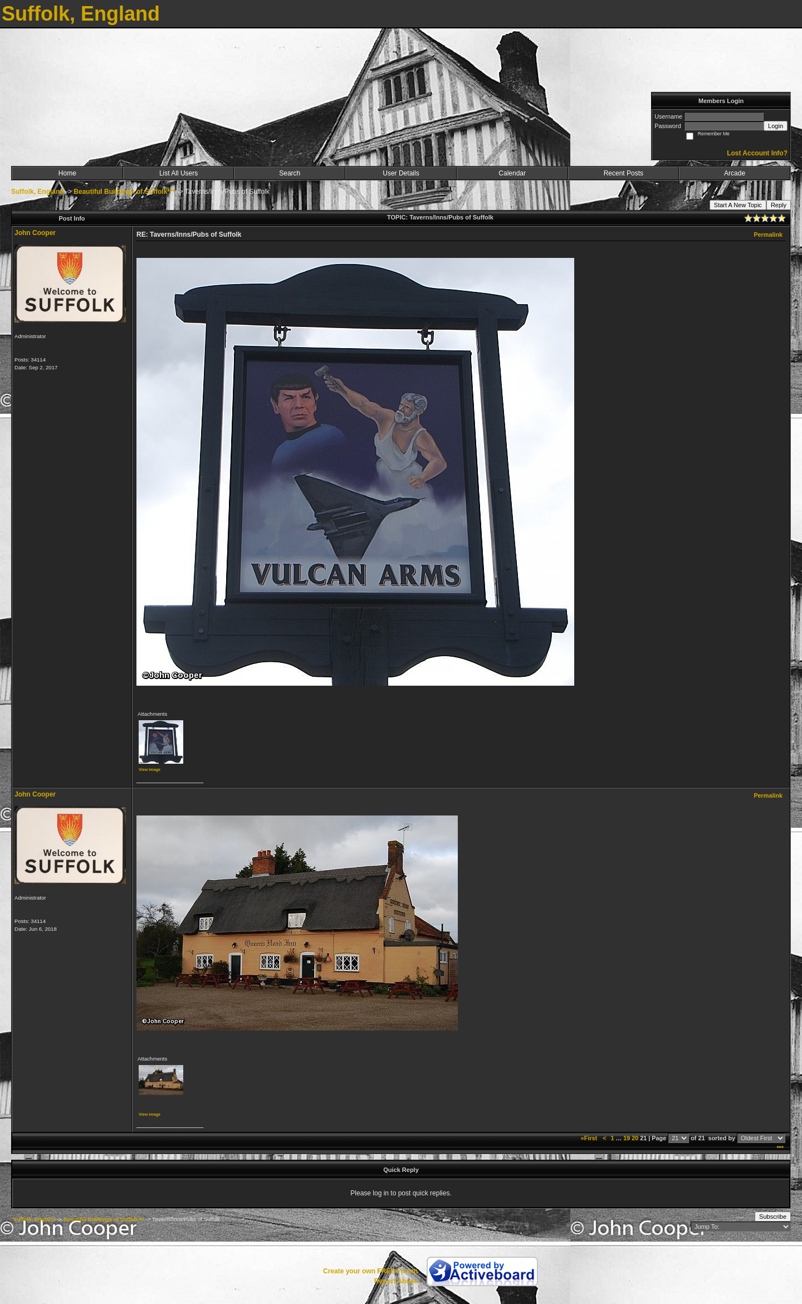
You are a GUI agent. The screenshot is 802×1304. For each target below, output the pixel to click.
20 (635, 1138)
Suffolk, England (37, 192)
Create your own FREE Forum (370, 1271)
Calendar (512, 173)
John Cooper (35, 233)
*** (780, 1148)
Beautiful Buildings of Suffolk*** (124, 192)
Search (289, 173)
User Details (401, 173)
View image (149, 769)
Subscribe (772, 1216)
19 (626, 1138)
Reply (778, 205)
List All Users (178, 173)
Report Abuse (396, 1281)
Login (775, 126)
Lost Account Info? (757, 153)
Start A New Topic (738, 205)
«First (590, 1138)
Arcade (734, 173)
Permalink (768, 234)
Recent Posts (623, 173)
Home (67, 173)
